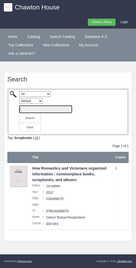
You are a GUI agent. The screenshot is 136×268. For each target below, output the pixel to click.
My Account (88, 45)
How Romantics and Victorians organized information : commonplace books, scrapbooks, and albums (69, 174)
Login (124, 22)
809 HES (52, 224)
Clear (29, 127)
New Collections (56, 45)
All (36, 138)
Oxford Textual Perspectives (65, 217)
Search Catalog (62, 37)
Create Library (102, 22)
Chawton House (37, 7)
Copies (120, 157)
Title (35, 157)
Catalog (33, 37)
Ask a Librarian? (21, 53)
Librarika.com (124, 261)
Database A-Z (96, 37)
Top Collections (20, 45)
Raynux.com (25, 261)
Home (13, 37)
